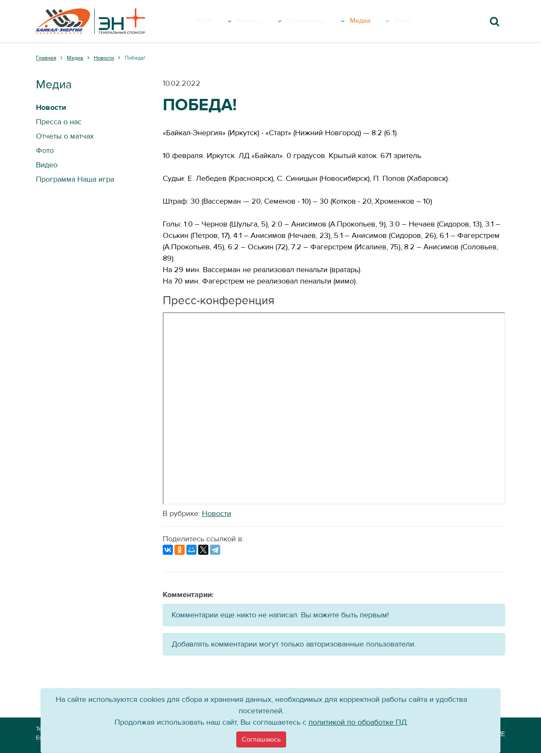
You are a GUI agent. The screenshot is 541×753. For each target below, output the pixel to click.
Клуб (219, 21)
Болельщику (325, 21)
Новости (216, 513)
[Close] (261, 739)
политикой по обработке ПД (358, 722)
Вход (416, 21)
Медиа (381, 21)
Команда (264, 21)
